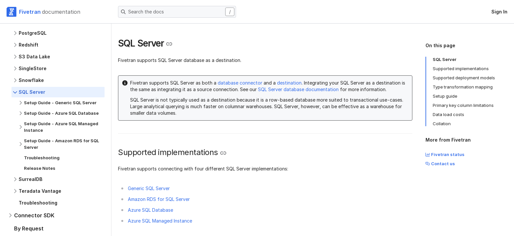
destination (289, 83)
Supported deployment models (464, 77)
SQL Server (444, 59)
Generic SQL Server (149, 188)
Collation (442, 123)
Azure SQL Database (150, 210)
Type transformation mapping (463, 86)
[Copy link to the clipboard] (169, 43)
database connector (240, 83)
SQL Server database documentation (298, 89)
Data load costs (448, 114)
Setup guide (445, 96)
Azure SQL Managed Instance (160, 221)
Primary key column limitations (463, 105)
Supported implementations (461, 68)
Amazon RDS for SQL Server (159, 199)
